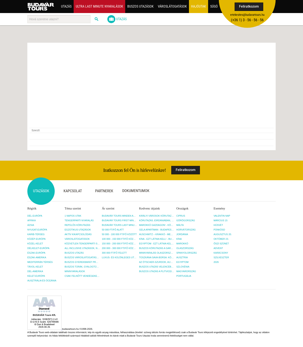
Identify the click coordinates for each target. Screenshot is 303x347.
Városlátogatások (172, 6)
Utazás (66, 6)
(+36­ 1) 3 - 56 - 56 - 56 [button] (247, 20)
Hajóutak (198, 6)
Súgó (214, 6)
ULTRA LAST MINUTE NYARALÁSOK (99, 6)
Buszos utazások (140, 6)
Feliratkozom (249, 6)
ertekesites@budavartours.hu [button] (247, 14)
